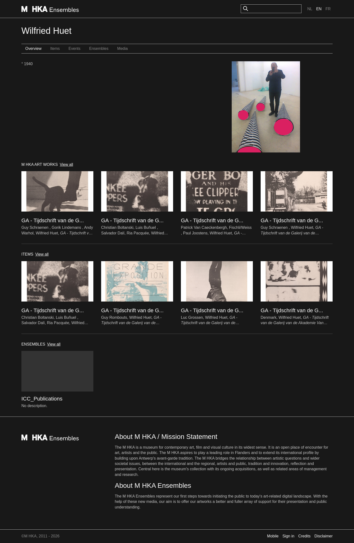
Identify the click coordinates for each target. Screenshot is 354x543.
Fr (328, 9)
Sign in (288, 536)
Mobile (273, 536)
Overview (33, 48)
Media (122, 48)
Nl (309, 9)
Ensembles (98, 48)
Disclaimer (323, 536)
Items (55, 48)
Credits (304, 536)
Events (74, 48)
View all (66, 164)
